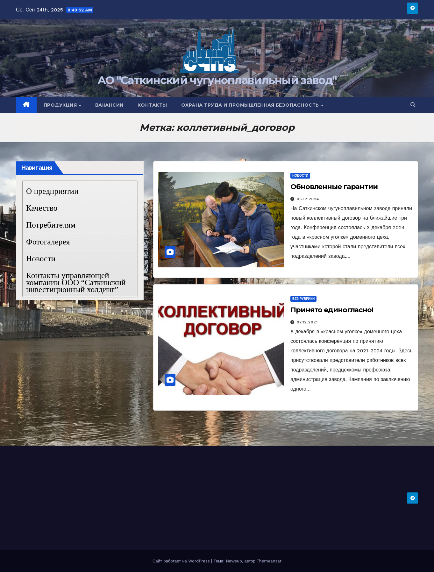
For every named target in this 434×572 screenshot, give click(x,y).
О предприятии (52, 191)
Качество (42, 208)
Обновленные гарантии (334, 186)
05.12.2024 (308, 199)
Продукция (61, 105)
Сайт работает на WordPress (182, 561)
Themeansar (269, 561)
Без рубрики (303, 298)
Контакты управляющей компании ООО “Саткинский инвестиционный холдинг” (76, 282)
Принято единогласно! (331, 310)
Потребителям (50, 225)
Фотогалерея (48, 241)
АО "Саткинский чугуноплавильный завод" (217, 80)
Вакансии (109, 105)
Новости (40, 258)
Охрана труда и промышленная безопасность (251, 105)
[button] (413, 105)
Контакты (152, 105)
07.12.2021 (307, 322)
